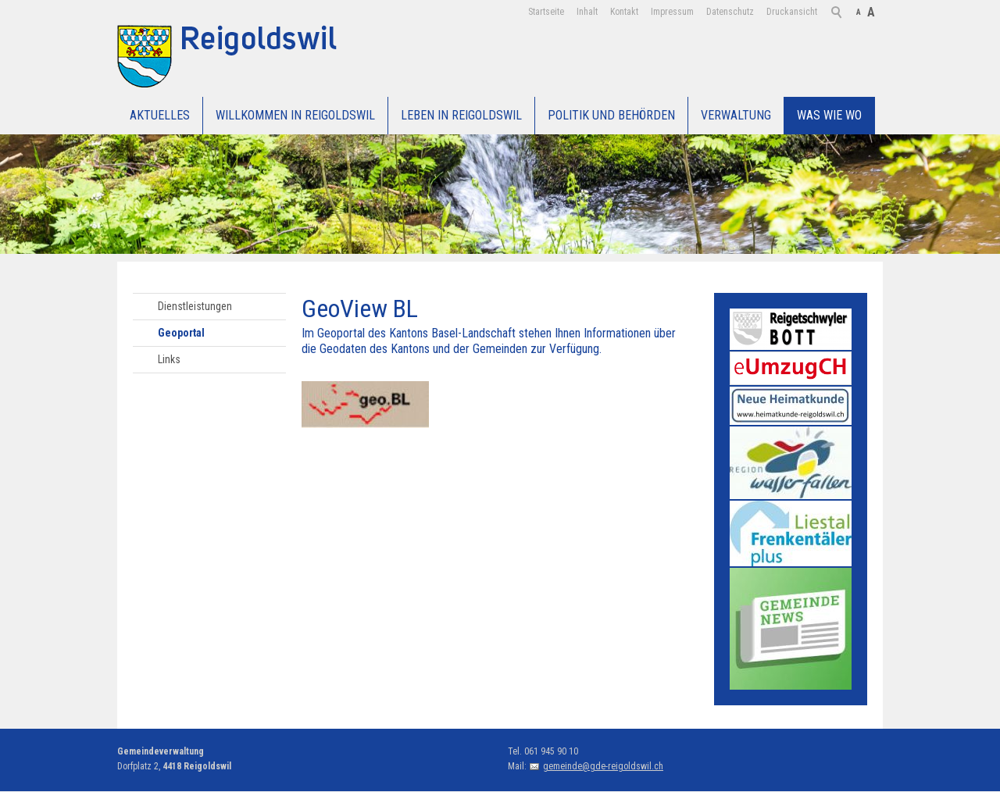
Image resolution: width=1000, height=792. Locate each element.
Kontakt (624, 11)
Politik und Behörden (611, 115)
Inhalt (587, 11)
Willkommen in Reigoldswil (295, 115)
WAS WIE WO (829, 115)
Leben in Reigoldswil (461, 115)
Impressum (672, 11)
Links (169, 359)
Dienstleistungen (195, 306)
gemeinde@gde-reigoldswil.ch (603, 766)
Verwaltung (736, 115)
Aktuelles (160, 115)
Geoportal (181, 332)
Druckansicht (791, 11)
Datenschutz (730, 11)
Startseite (546, 11)
